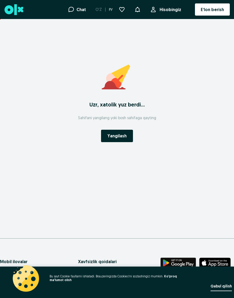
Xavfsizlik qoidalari (97, 261)
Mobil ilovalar (13, 261)
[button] (137, 9)
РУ (111, 9)
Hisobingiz (169, 9)
